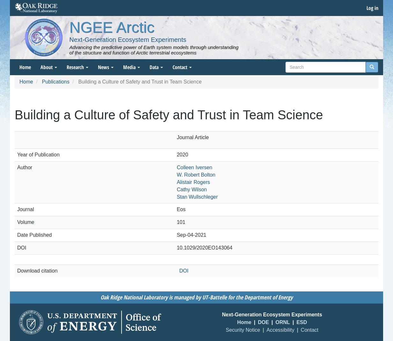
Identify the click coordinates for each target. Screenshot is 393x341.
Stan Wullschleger (197, 197)
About (49, 67)
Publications (55, 81)
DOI (183, 271)
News (106, 67)
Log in (372, 8)
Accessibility (280, 330)
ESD (301, 322)
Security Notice (243, 330)
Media (131, 67)
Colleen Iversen (194, 167)
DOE (263, 322)
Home (25, 67)
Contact (182, 67)
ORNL (283, 322)
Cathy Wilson (192, 189)
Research (77, 67)
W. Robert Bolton (196, 175)
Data (156, 67)
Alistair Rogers (193, 182)
